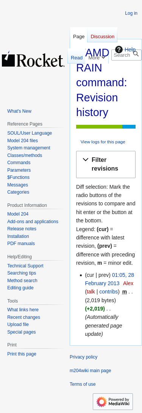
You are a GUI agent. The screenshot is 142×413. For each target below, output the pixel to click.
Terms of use (83, 384)
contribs (108, 292)
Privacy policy (83, 357)
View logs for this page (103, 141)
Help (124, 49)
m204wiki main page (90, 370)
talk (91, 292)
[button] (106, 164)
